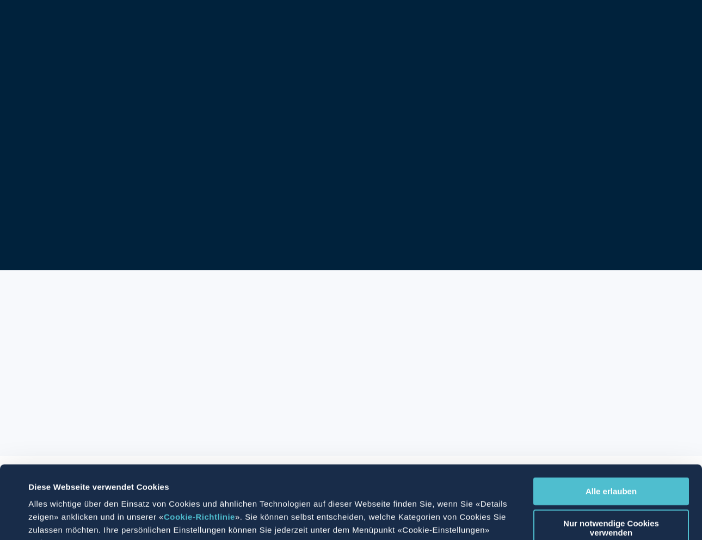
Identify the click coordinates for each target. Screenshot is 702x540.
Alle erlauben (611, 422)
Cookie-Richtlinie (199, 448)
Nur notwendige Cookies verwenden (611, 459)
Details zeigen (439, 518)
